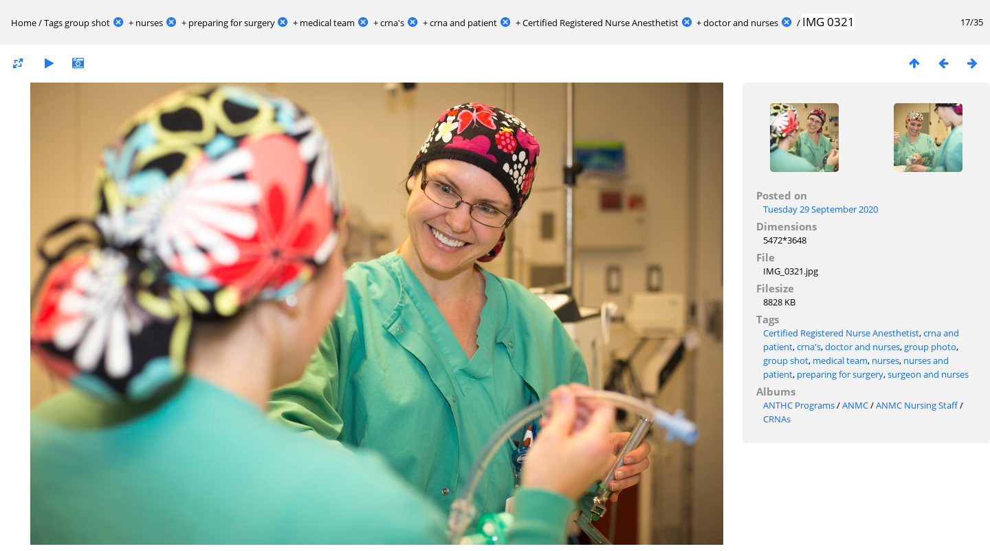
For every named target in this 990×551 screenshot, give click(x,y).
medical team (327, 23)
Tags (53, 23)
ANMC (855, 405)
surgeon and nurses (928, 374)
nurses (149, 23)
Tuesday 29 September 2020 (820, 209)
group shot (87, 23)
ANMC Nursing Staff (917, 405)
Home (23, 23)
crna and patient (463, 23)
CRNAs (777, 419)
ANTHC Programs (799, 405)
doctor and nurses (740, 23)
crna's (392, 23)
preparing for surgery (231, 23)
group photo (930, 347)
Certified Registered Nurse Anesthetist (600, 23)
